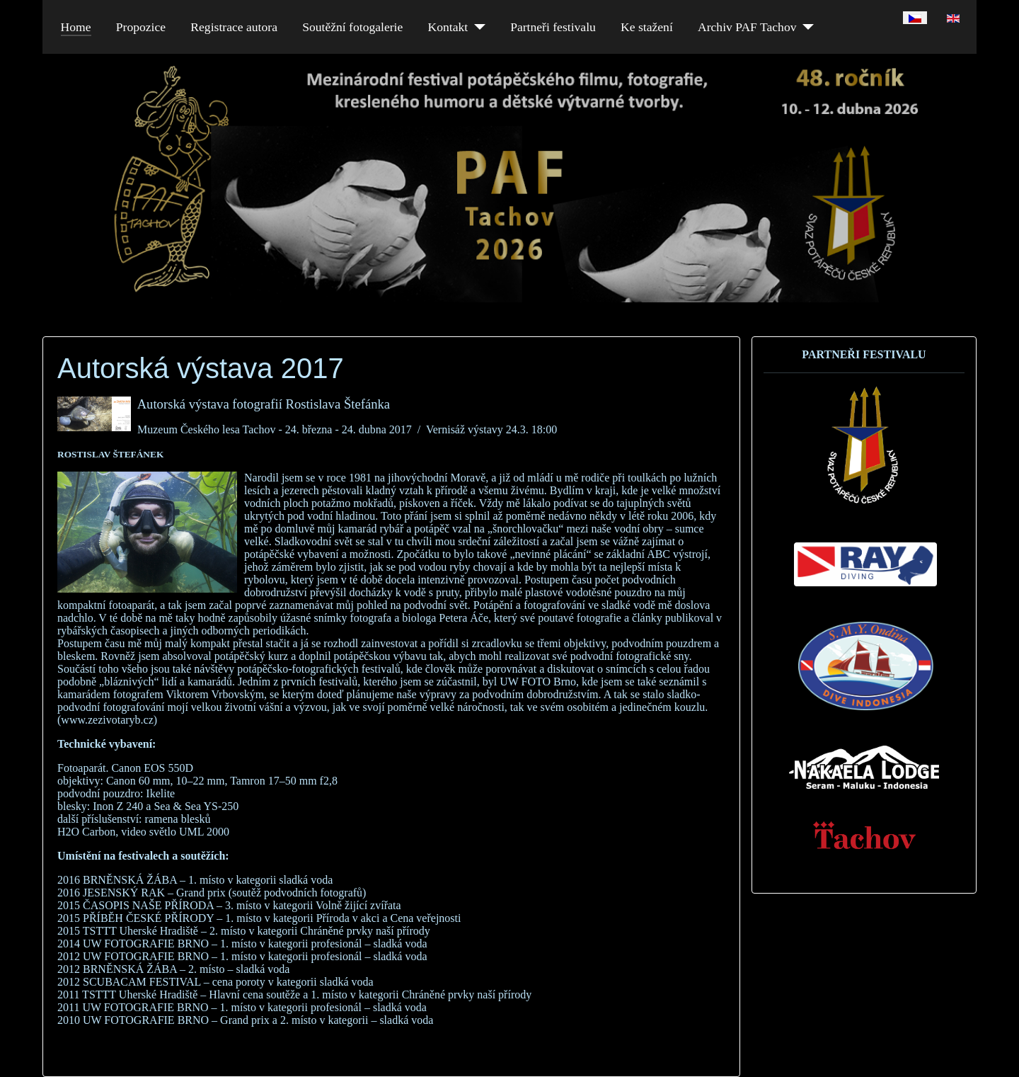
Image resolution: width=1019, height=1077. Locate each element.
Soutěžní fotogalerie (352, 27)
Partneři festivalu (553, 27)
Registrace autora (233, 27)
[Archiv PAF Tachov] (805, 27)
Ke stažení (647, 27)
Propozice (141, 27)
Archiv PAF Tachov (747, 27)
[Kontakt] (476, 27)
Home (76, 27)
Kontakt (447, 27)
